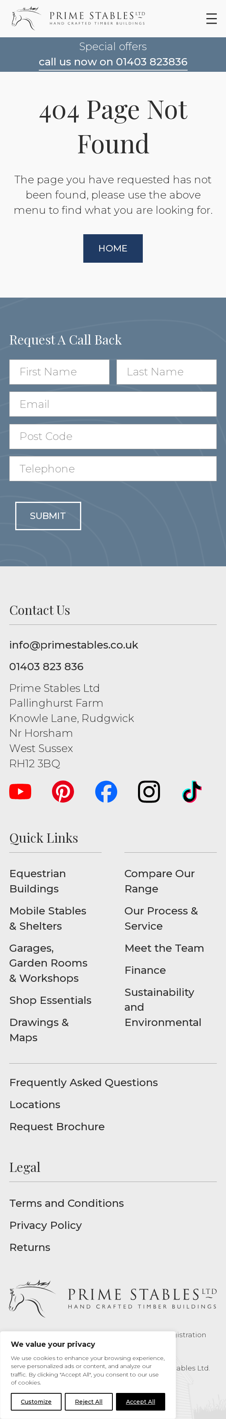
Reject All (88, 1401)
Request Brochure (57, 1126)
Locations (34, 1104)
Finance (145, 970)
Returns (29, 1247)
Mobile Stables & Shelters (47, 918)
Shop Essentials (50, 1000)
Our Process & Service (161, 918)
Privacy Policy (45, 1225)
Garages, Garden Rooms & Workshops (48, 963)
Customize (36, 1401)
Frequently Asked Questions (83, 1082)
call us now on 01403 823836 (113, 61)
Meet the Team (164, 948)
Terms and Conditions (66, 1203)
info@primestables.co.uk (73, 645)
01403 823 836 (46, 666)
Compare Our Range (159, 881)
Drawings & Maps (39, 1030)
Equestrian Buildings (37, 881)
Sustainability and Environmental (163, 1007)
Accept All (140, 1401)
